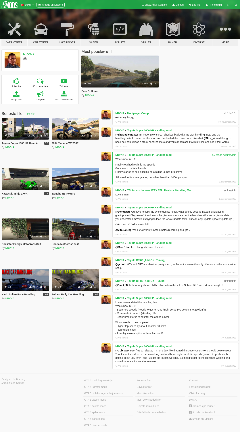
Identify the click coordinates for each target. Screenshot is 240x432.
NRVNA (29, 54)
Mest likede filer (145, 393)
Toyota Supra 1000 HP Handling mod (149, 130)
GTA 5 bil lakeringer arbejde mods (103, 393)
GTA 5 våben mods (95, 399)
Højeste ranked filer (148, 406)
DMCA (193, 399)
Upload (178, 4)
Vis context (122, 122)
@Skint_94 (121, 285)
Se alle (30, 113)
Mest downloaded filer (149, 399)
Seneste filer (144, 380)
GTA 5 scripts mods (95, 406)
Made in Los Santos (12, 382)
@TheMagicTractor (126, 134)
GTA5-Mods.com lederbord (152, 412)
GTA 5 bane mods (94, 418)
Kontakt (193, 380)
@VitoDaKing (123, 230)
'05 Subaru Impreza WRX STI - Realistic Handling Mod (159, 190)
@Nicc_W (209, 138)
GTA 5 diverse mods (95, 425)
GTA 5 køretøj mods (95, 386)
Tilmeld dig (214, 4)
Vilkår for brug (197, 393)
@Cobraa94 (122, 350)
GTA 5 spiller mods (94, 412)
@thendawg (122, 211)
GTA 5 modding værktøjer (98, 380)
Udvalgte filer (144, 386)
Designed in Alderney (13, 379)
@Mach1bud (122, 247)
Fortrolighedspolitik (200, 386)
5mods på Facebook (202, 412)
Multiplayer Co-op (138, 113)
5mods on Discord (201, 418)
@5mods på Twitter (201, 406)
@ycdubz (121, 264)
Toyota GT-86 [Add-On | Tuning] (146, 260)
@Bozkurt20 (122, 224)
